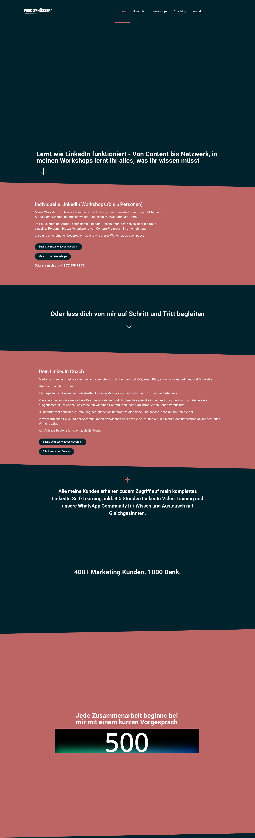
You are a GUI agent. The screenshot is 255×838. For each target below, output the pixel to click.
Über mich (139, 11)
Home (122, 11)
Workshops (160, 11)
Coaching (180, 11)
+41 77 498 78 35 (72, 265)
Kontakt (198, 11)
